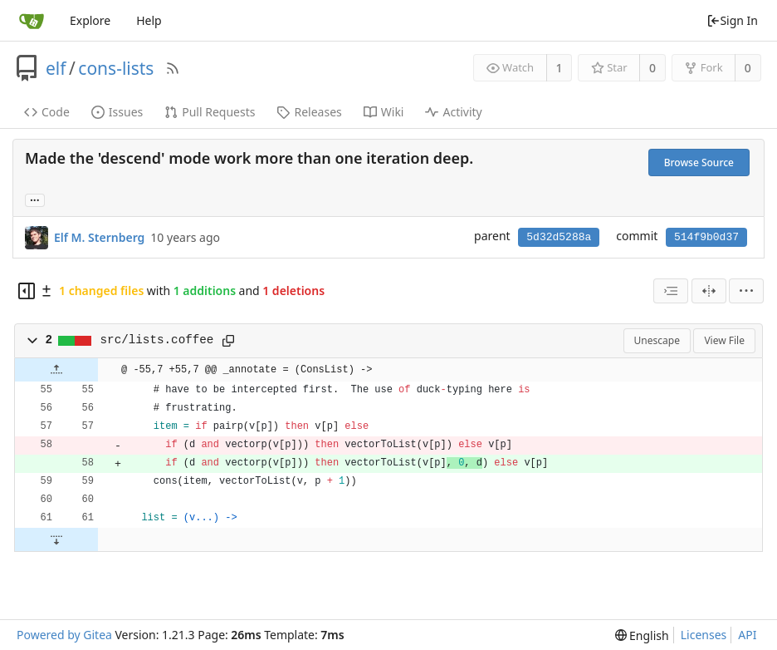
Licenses (704, 635)
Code (47, 112)
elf (56, 68)
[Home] (31, 21)
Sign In (732, 20)
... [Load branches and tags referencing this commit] (35, 199)
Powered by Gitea (64, 635)
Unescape (657, 340)
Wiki (384, 112)
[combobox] (670, 290)
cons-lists (116, 68)
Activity (453, 112)
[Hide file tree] (26, 291)
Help (149, 20)
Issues (117, 112)
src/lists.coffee (157, 340)
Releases (308, 112)
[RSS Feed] (172, 68)
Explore (90, 20)
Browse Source (699, 162)
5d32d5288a (558, 237)
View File (724, 340)
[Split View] (708, 290)
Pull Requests (209, 112)
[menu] (746, 290)
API (747, 635)
